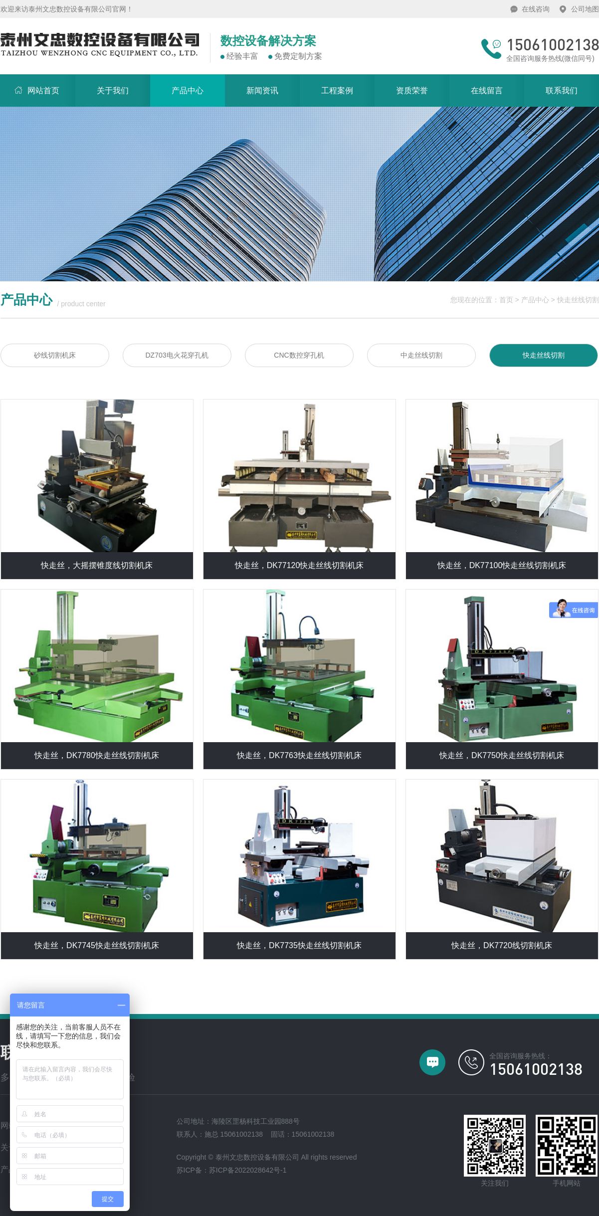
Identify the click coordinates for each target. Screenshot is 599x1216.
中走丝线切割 (421, 355)
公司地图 (585, 9)
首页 (506, 300)
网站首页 (29, 84)
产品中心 (187, 90)
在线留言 (487, 90)
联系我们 (562, 90)
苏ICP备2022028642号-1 (248, 1170)
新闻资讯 (262, 90)
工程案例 (337, 90)
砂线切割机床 (55, 355)
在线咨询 (536, 9)
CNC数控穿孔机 (299, 355)
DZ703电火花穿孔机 (176, 355)
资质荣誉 (412, 90)
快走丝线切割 (578, 300)
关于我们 (113, 90)
